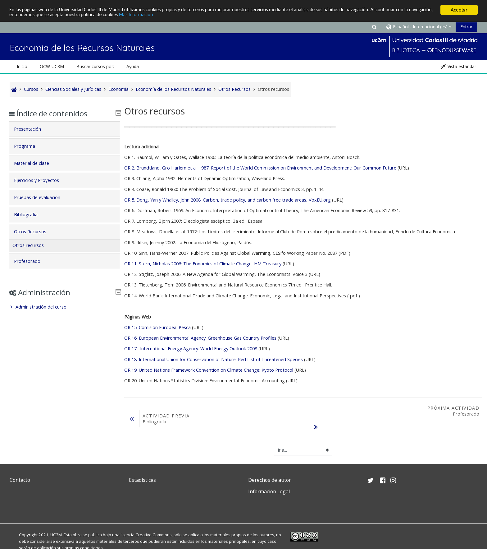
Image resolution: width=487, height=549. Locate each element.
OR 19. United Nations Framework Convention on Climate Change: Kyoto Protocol (208, 370)
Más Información (171, 15)
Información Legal (269, 491)
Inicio (22, 66)
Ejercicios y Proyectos (40, 180)
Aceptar (459, 10)
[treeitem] (64, 307)
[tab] (64, 129)
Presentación (31, 129)
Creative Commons (153, 534)
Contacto (20, 480)
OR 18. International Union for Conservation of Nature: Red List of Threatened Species (213, 359)
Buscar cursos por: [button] (95, 66)
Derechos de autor (269, 480)
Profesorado (31, 261)
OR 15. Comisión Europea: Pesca (157, 327)
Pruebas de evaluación (41, 197)
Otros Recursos (34, 232)
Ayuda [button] (132, 66)
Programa (28, 146)
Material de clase (35, 163)
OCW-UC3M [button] (52, 66)
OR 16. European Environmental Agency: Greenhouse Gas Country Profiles (200, 338)
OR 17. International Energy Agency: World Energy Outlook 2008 (190, 348)
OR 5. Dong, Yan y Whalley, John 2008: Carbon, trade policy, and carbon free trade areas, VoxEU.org (228, 200)
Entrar (466, 27)
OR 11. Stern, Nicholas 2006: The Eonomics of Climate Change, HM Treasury (202, 264)
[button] (374, 26)
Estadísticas (142, 480)
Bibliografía (30, 214)
